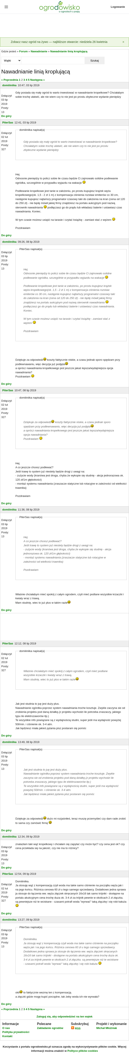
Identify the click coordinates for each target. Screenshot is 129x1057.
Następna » (37, 79)
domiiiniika (9, 85)
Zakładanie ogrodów (50, 1028)
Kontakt (7, 1036)
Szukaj (94, 60)
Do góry (6, 116)
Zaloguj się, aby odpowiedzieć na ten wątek (64, 1016)
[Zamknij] (123, 42)
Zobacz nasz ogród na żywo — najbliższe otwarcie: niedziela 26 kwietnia (59, 42)
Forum (23, 51)
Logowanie (118, 6)
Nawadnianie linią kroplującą (68, 51)
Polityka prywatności (15, 1032)
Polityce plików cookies (82, 1050)
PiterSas (7, 122)
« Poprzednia (9, 79)
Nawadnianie (39, 51)
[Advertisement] (64, 26)
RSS (76, 1028)
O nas (6, 1028)
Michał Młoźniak (106, 1028)
